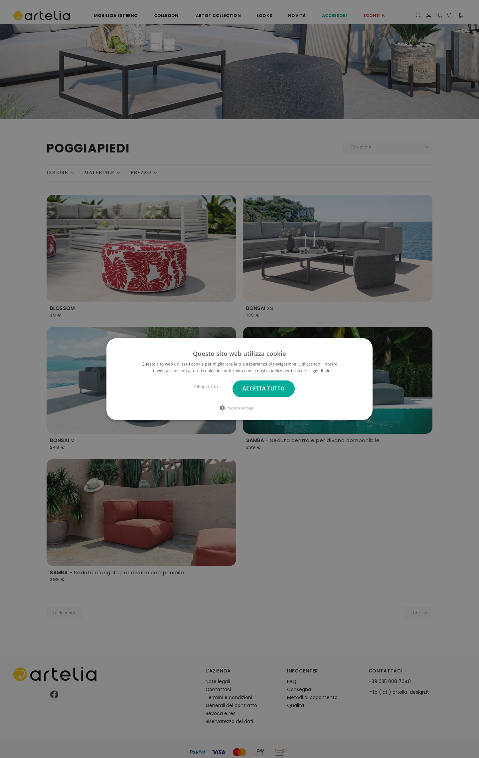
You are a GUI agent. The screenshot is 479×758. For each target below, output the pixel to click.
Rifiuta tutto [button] (206, 386)
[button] (239, 408)
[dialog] (239, 379)
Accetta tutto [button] (263, 388)
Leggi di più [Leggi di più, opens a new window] (319, 371)
